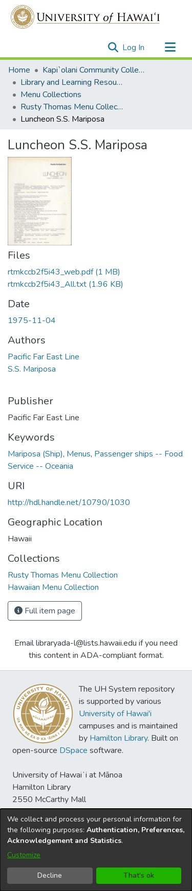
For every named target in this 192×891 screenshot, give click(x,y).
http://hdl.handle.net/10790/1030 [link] (69, 502)
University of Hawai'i (115, 713)
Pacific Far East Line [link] (43, 356)
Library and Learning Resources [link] (71, 82)
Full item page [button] (44, 610)
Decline (49, 875)
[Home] (86, 17)
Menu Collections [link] (50, 94)
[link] (64, 272)
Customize (23, 855)
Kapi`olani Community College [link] (93, 70)
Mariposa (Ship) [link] (35, 454)
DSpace (73, 750)
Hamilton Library (118, 738)
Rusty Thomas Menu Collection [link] (71, 106)
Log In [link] (133, 47)
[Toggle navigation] (170, 47)
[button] (112, 47)
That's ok (138, 875)
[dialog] (96, 850)
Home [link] (19, 70)
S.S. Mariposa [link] (32, 369)
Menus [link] (79, 454)
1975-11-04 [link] (32, 320)
